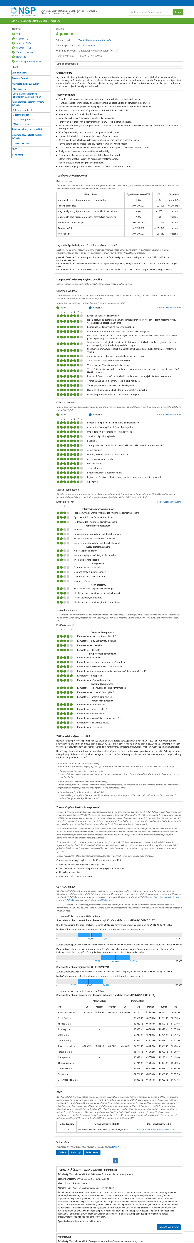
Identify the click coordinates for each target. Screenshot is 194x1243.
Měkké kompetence (22, 124)
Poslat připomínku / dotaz (26, 61)
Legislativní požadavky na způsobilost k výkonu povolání (27, 95)
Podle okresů (92, 1152)
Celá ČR (62, 1152)
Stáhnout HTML (21, 48)
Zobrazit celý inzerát (169, 1227)
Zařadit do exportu (23, 52)
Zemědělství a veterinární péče (32, 21)
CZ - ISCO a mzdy (20, 143)
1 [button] (115, 1161)
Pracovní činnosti (20, 78)
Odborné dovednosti (22, 110)
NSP (13, 21)
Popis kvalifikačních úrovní (169, 307)
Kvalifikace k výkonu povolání (25, 84)
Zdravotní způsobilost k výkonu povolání (27, 136)
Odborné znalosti (21, 115)
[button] (111, 1160)
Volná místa (17, 155)
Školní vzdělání (20, 89)
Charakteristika (19, 73)
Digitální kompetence (23, 119)
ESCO (14, 149)
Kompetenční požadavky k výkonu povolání (28, 103)
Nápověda (19, 57)
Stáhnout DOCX (21, 43)
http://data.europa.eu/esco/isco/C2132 (156, 1129)
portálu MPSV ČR (117, 1147)
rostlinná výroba (86, 45)
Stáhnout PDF (21, 39)
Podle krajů (76, 1152)
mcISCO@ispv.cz (105, 900)
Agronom (55, 21)
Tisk (16, 34)
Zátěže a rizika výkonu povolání (27, 129)
